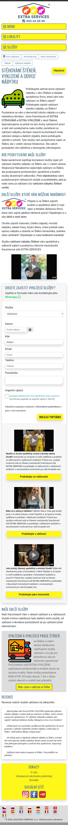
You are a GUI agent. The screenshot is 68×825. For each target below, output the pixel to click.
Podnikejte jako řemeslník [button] (34, 594)
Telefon (9, 360)
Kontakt (33, 780)
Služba (9, 307)
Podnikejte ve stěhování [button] (34, 476)
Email (8, 349)
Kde (7, 336)
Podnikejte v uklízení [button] (34, 533)
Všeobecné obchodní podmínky (34, 776)
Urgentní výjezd (14, 390)
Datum (9, 323)
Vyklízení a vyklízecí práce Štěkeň (34, 635)
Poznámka (11, 372)
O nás (34, 772)
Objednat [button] (59, 70)
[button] (34, 27)
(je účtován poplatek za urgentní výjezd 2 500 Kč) (32, 399)
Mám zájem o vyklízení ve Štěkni (34, 687)
